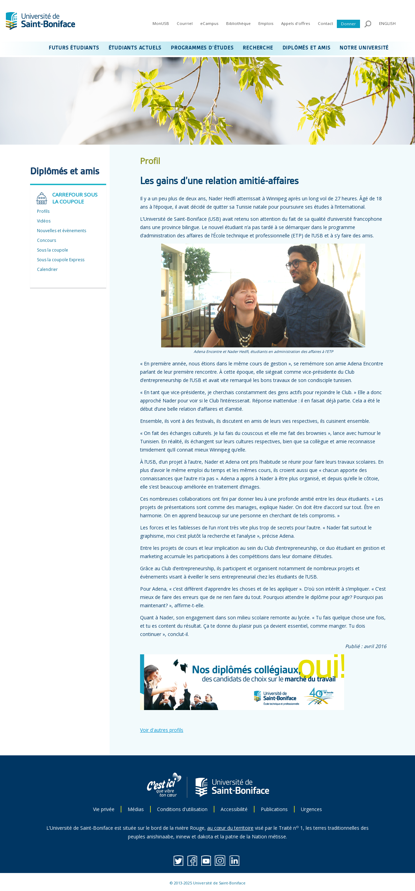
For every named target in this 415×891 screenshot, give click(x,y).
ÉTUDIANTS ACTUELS (135, 48)
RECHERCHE (258, 48)
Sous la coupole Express (60, 260)
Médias (136, 809)
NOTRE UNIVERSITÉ (364, 48)
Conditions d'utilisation (182, 809)
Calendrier (47, 269)
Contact (325, 23)
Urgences (311, 809)
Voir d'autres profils (161, 730)
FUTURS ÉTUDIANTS (74, 48)
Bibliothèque (238, 23)
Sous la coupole (52, 250)
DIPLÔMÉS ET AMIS (307, 48)
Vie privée (103, 809)
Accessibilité (234, 809)
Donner (348, 23)
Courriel (185, 23)
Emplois (266, 23)
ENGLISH (387, 23)
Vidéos (43, 221)
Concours (46, 240)
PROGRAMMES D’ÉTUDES (202, 48)
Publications (274, 809)
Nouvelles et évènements (61, 231)
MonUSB (161, 23)
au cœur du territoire (230, 828)
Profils (43, 211)
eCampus (209, 23)
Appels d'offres (295, 23)
